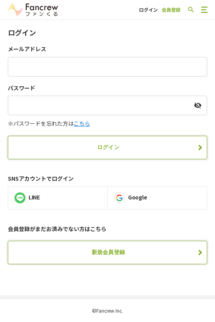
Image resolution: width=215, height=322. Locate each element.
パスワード (21, 88)
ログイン (148, 9)
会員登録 (171, 9)
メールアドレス (27, 49)
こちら (82, 123)
